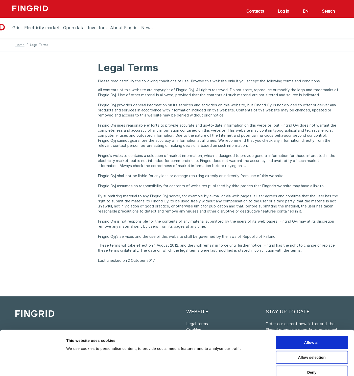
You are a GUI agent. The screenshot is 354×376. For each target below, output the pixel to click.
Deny (312, 344)
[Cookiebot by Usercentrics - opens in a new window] (33, 366)
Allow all (312, 314)
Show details (265, 366)
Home (20, 45)
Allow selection (311, 329)
